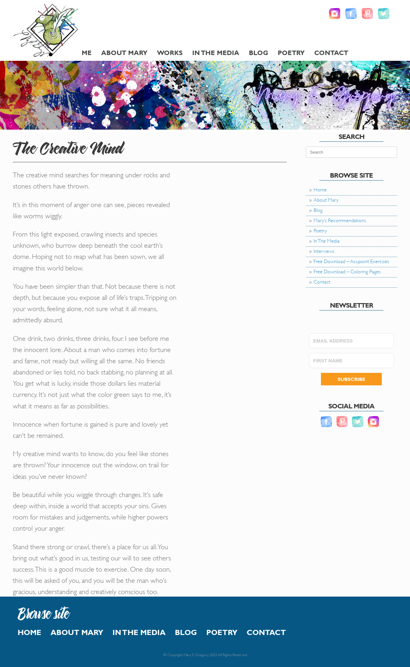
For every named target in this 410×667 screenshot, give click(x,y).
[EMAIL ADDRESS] (351, 340)
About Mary (124, 53)
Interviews (324, 250)
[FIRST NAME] (351, 360)
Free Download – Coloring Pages (347, 271)
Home (320, 189)
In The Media (215, 53)
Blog (258, 53)
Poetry (291, 53)
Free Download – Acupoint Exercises (351, 261)
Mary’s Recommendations (340, 220)
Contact (331, 53)
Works (170, 53)
